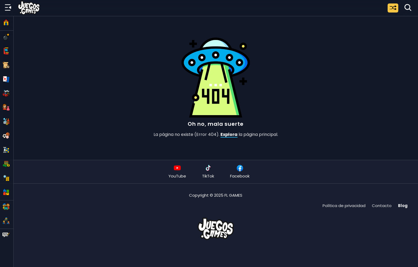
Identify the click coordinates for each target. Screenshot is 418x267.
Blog (403, 205)
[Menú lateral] (8, 8)
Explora (229, 134)
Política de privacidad (344, 205)
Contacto (382, 205)
